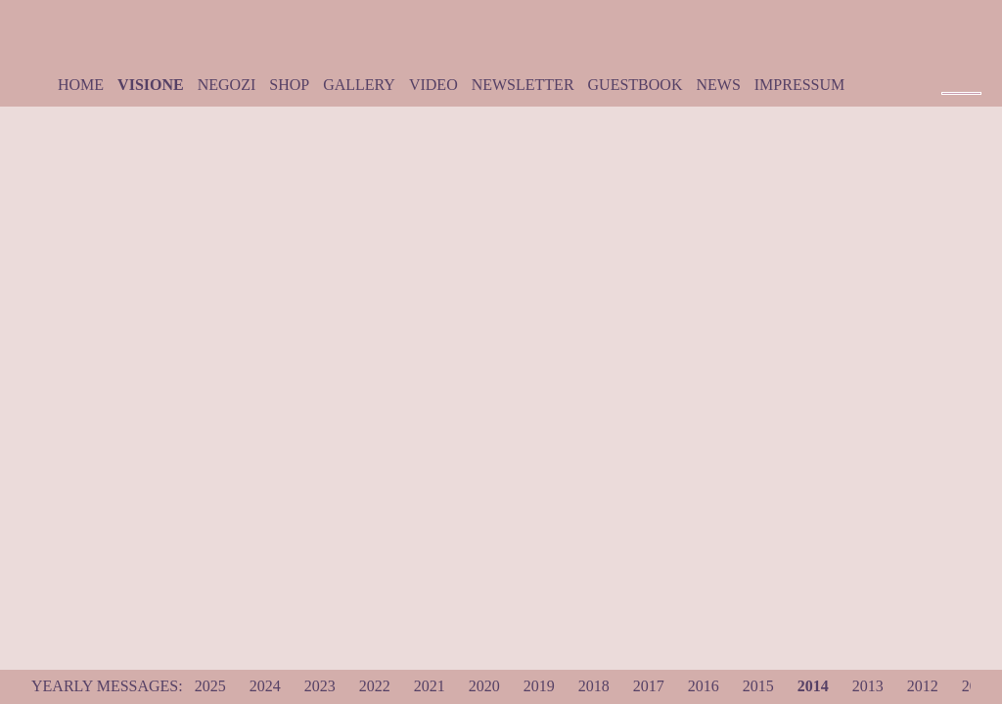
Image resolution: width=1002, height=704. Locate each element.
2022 (374, 686)
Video (433, 84)
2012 (922, 686)
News (718, 84)
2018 (594, 686)
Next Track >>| (975, 78)
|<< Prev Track (948, 78)
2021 (429, 686)
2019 (539, 686)
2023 (320, 686)
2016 (703, 686)
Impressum (799, 84)
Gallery (359, 84)
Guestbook (635, 84)
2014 (813, 686)
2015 (758, 686)
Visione (150, 84)
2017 (648, 686)
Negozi (227, 84)
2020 (484, 686)
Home (81, 84)
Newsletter (523, 84)
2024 (265, 686)
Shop (289, 84)
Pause (962, 78)
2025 (210, 686)
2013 (868, 686)
